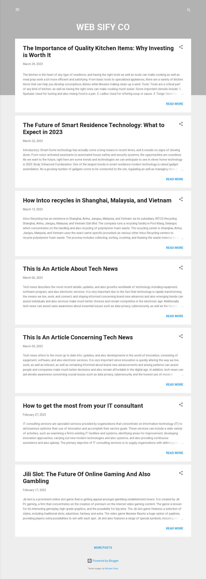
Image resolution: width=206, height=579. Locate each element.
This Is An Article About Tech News (70, 268)
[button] (180, 48)
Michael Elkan (111, 568)
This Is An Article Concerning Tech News (78, 337)
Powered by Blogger (103, 561)
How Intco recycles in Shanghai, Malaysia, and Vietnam (97, 200)
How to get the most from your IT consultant (83, 405)
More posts (103, 547)
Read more (174, 104)
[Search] (188, 11)
